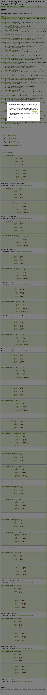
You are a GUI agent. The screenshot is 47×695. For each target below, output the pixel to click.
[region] (23, 111)
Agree (36, 117)
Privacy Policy (34, 110)
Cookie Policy (11, 112)
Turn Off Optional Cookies (27, 117)
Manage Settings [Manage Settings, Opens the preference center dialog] (12, 117)
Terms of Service (32, 112)
